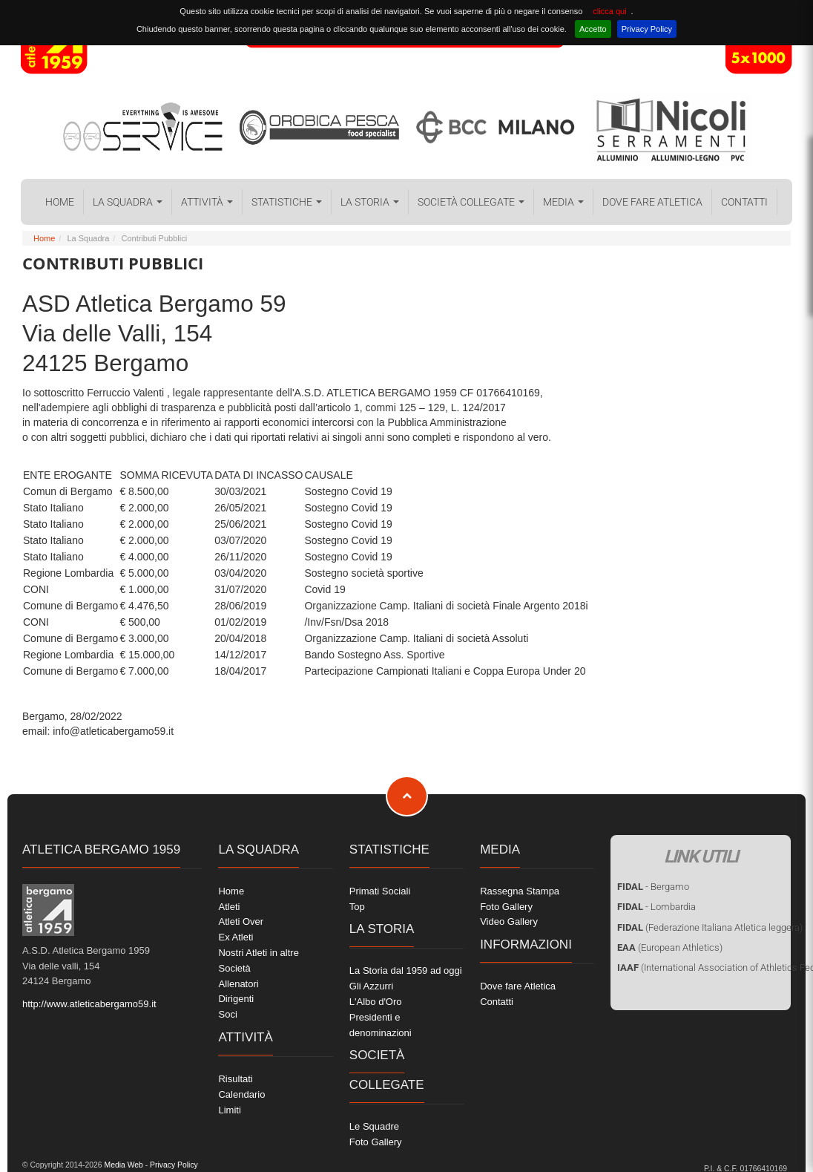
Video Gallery (509, 921)
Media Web (122, 1165)
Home (59, 202)
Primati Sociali (379, 891)
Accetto (593, 28)
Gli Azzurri (371, 986)
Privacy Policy (647, 28)
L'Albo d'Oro (375, 1001)
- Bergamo (653, 886)
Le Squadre (374, 1126)
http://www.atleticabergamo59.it (89, 1003)
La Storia (369, 202)
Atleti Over (240, 921)
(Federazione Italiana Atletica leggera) (710, 927)
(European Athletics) (670, 947)
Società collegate (471, 202)
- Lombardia (656, 906)
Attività (207, 202)
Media (563, 202)
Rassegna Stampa (519, 891)
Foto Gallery (375, 1142)
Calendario (241, 1094)
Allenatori (238, 983)
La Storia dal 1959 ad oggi (405, 970)
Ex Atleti (235, 937)
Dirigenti (236, 998)
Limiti (229, 1110)
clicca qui (609, 11)
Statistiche (286, 202)
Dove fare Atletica (652, 202)
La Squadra (127, 202)
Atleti (229, 906)
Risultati (235, 1078)
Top (357, 906)
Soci (227, 1014)
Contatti (744, 202)
